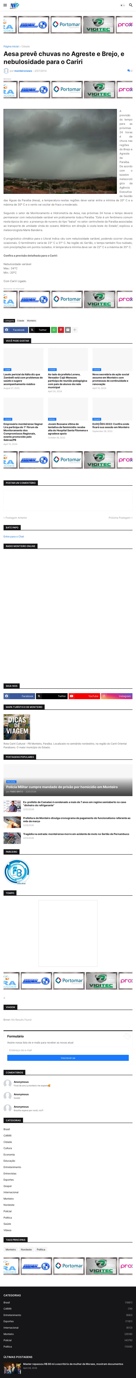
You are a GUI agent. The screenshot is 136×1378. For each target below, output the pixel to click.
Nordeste (9, 1204)
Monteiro (31, 320)
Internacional (11, 1192)
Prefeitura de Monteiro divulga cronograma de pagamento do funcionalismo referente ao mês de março (77, 819)
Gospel (8, 1186)
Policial (8, 1211)
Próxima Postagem (120, 517)
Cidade (25, 46)
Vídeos (7, 1230)
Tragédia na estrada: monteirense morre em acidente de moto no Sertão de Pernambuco (76, 833)
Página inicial (11, 46)
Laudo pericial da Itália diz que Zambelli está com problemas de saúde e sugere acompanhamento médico (23, 379)
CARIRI (8, 1135)
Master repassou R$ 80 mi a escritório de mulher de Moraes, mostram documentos (73, 1363)
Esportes (9, 1179)
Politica (8, 1217)
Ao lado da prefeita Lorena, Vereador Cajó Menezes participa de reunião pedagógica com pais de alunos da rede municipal (67, 381)
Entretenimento (12, 1167)
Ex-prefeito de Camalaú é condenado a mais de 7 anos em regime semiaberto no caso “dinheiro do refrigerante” (74, 804)
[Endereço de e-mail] (68, 1050)
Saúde (7, 1223)
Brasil (7, 1129)
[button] (5, 5)
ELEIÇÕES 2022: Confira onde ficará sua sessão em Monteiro (110, 425)
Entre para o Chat (14, 536)
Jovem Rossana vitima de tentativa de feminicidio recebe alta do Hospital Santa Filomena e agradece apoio (68, 428)
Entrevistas (10, 1173)
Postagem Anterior (16, 517)
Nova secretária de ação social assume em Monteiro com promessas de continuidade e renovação (110, 379)
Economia (9, 1154)
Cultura (8, 1148)
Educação (9, 1160)
